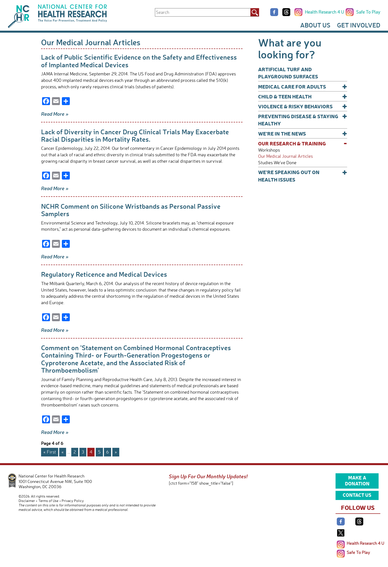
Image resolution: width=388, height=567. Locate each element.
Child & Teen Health (302, 96)
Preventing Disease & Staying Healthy (302, 120)
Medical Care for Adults (302, 86)
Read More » (55, 114)
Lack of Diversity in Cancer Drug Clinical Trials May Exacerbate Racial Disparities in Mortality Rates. (135, 135)
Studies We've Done (277, 162)
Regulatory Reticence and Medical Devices (104, 274)
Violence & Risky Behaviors (302, 106)
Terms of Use (48, 501)
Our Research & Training (302, 143)
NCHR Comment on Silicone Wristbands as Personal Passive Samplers (130, 210)
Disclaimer (27, 501)
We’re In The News (302, 133)
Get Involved (358, 25)
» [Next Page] (116, 451)
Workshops (269, 150)
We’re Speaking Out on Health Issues (302, 175)
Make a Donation (357, 480)
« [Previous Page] (62, 451)
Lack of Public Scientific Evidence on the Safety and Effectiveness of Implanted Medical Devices (139, 61)
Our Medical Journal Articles (285, 156)
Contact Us (357, 495)
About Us (315, 25)
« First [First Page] (49, 451)
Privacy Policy (73, 501)
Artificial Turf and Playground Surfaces (288, 73)
